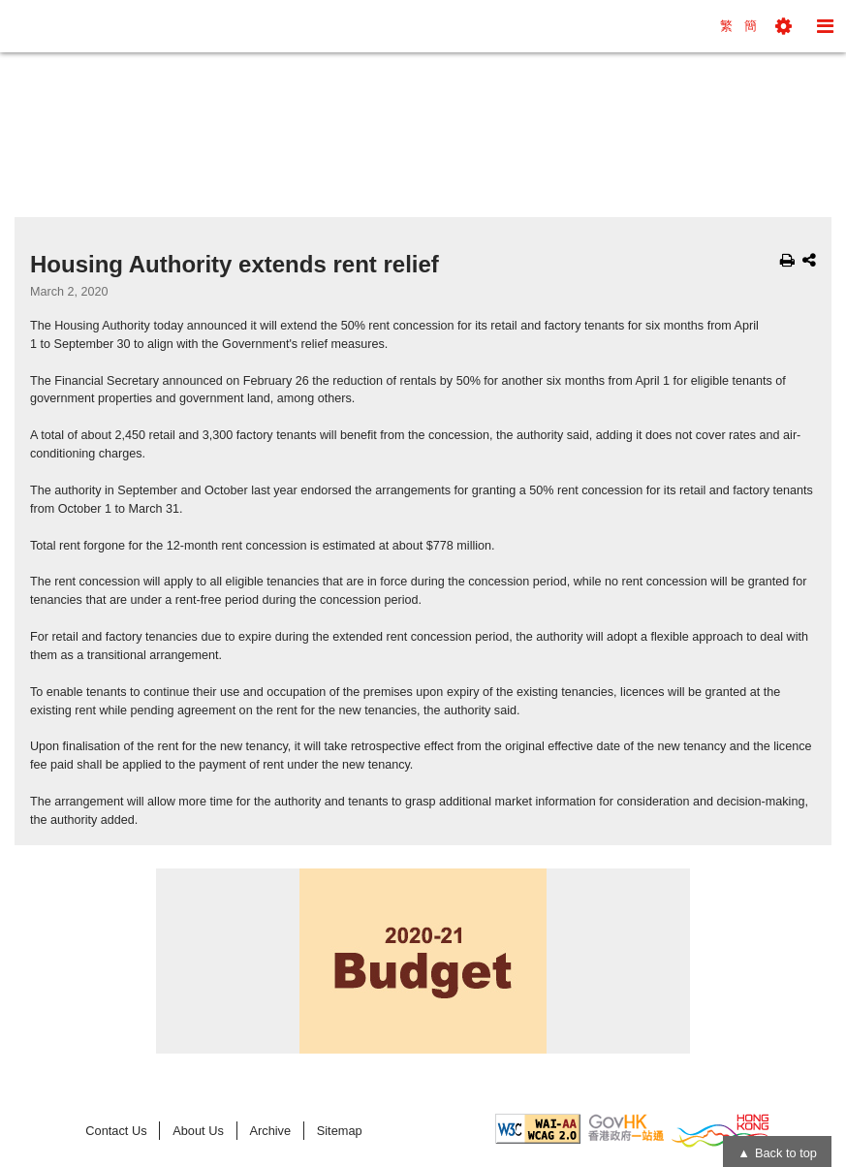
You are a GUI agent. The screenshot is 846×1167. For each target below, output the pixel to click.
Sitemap (339, 1130)
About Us (198, 1130)
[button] (783, 26)
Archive (270, 1130)
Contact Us (115, 1130)
